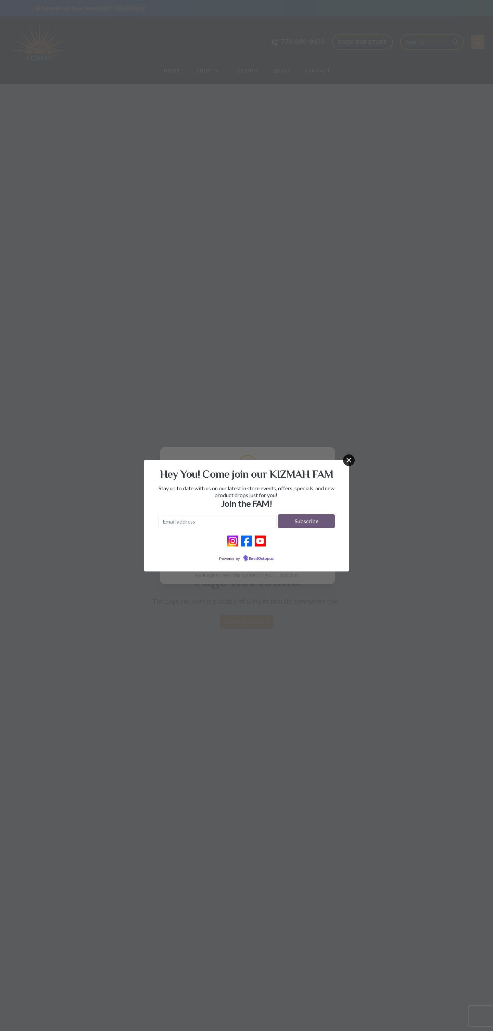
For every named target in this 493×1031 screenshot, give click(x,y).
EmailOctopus (261, 559)
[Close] (349, 460)
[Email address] (217, 521)
